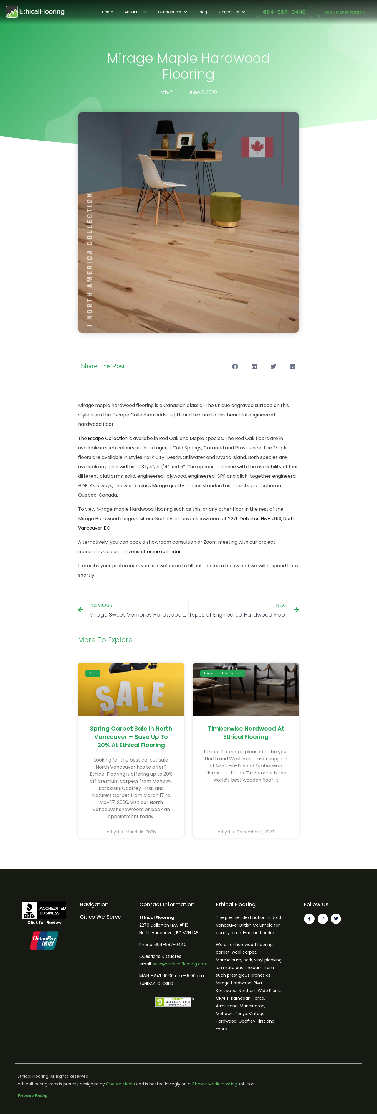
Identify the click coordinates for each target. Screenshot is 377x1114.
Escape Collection (109, 438)
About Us (149, 11)
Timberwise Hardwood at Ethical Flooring (246, 732)
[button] (235, 366)
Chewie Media (120, 1084)
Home (128, 11)
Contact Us (231, 11)
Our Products (181, 11)
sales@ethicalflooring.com (180, 964)
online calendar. (165, 551)
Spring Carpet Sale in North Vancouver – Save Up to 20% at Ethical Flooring (131, 736)
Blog (210, 11)
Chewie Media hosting (214, 1084)
